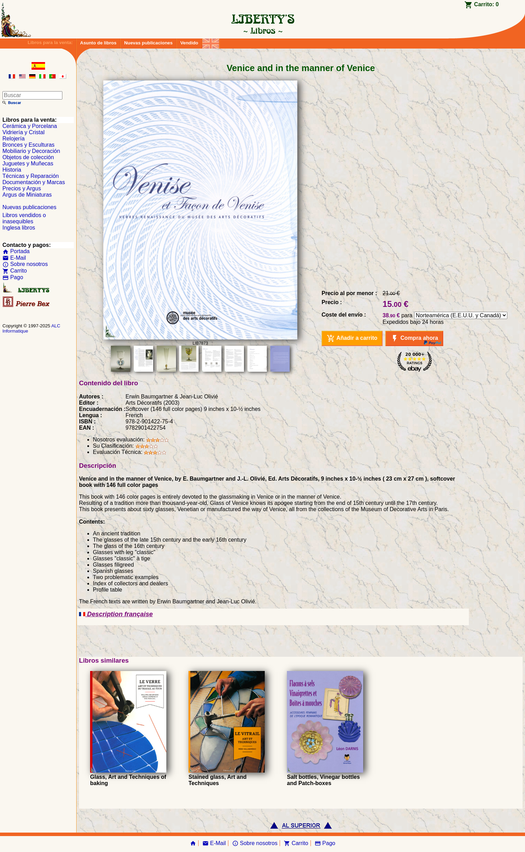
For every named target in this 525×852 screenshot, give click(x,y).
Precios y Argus (21, 188)
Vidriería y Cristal (23, 132)
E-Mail (14, 258)
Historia (11, 170)
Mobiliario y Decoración (31, 151)
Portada (15, 251)
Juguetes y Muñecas (27, 163)
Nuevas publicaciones (148, 42)
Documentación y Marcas (33, 182)
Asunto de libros (98, 42)
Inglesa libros (18, 228)
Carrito (14, 271)
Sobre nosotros (25, 264)
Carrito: (486, 4)
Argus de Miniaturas (27, 195)
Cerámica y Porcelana (29, 126)
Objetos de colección (28, 157)
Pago (12, 277)
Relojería (13, 138)
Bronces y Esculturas (28, 145)
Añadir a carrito (352, 338)
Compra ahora (414, 338)
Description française (116, 614)
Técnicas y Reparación (30, 176)
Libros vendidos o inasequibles (24, 218)
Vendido (189, 42)
